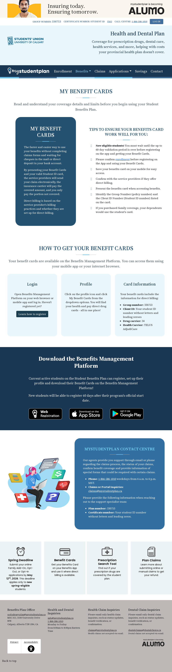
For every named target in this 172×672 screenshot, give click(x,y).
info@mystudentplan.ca (60, 618)
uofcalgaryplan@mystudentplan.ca (26, 614)
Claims (100, 71)
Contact (157, 71)
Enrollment (63, 71)
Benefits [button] (81, 71)
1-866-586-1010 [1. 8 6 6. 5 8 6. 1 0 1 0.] (139, 21)
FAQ (109, 21)
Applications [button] (119, 71)
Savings (141, 71)
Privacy (14, 642)
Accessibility (31, 646)
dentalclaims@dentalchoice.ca (144, 630)
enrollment (122, 159)
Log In (156, 21)
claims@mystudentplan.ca (105, 491)
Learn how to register (32, 314)
